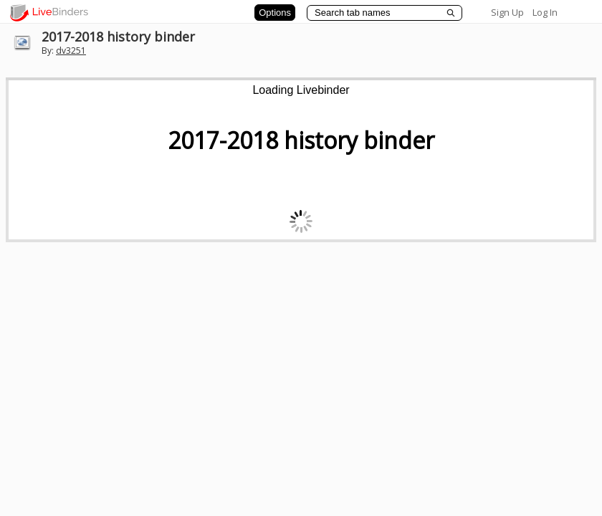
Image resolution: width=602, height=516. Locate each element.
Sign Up (507, 12)
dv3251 (71, 50)
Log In (545, 12)
